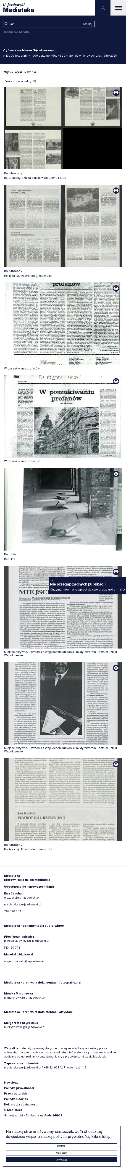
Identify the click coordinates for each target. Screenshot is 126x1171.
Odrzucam (61, 1152)
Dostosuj (61, 1146)
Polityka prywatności (19, 1088)
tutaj (105, 1136)
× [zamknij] (52, 580)
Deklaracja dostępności (21, 1104)
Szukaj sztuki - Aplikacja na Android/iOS (33, 1115)
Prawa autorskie (16, 1093)
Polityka (16, 1099)
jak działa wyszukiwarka (16, 31)
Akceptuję (61, 1159)
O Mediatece (13, 1110)
